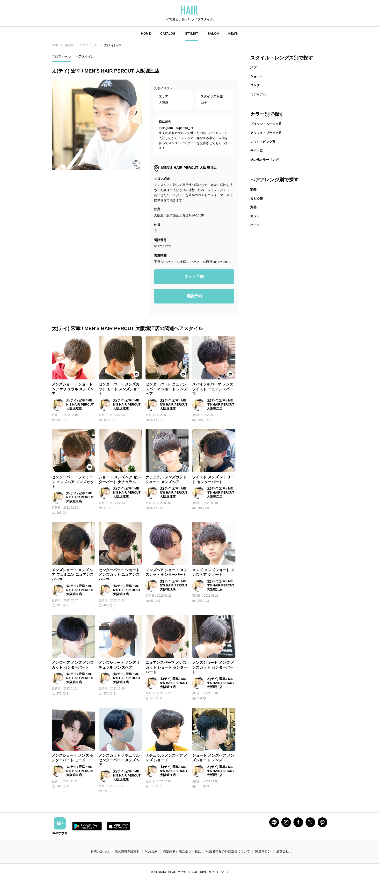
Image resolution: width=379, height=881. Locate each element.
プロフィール (61, 56)
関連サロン (263, 851)
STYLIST (191, 33)
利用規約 (151, 851)
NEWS (233, 33)
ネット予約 (194, 276)
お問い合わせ (99, 851)
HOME (146, 33)
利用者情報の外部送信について (228, 851)
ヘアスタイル (84, 56)
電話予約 (194, 296)
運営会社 (282, 851)
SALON (213, 33)
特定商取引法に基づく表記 (182, 851)
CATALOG (167, 33)
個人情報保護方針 (127, 851)
